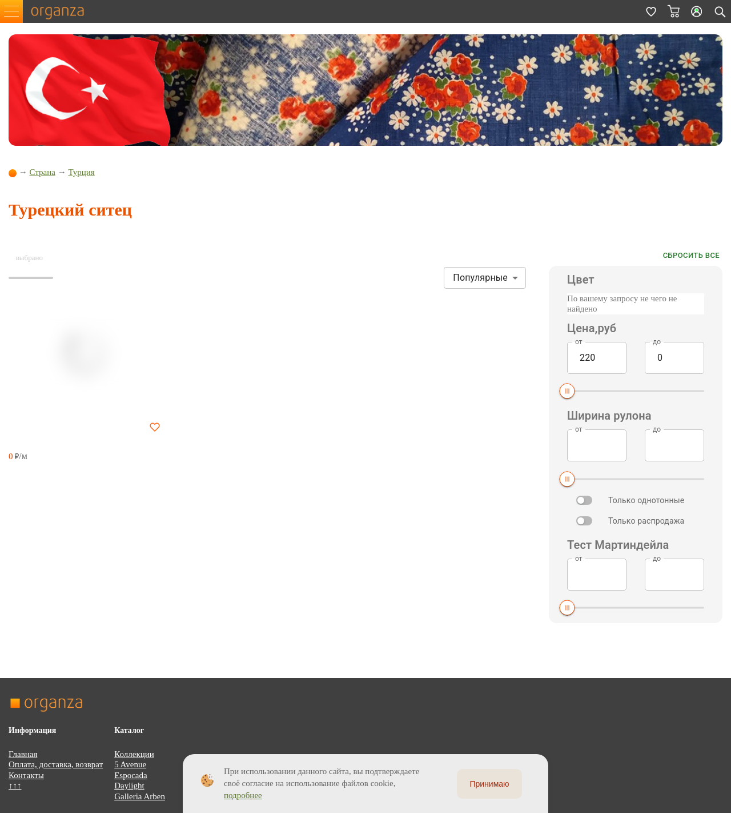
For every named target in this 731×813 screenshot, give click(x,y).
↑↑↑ (15, 785)
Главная (23, 754)
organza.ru (63, 11)
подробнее (243, 795)
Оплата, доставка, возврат (56, 764)
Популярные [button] (480, 277)
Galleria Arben (139, 796)
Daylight (129, 785)
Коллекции (134, 754)
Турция (81, 172)
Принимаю (489, 783)
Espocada (130, 775)
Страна (42, 172)
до (657, 341)
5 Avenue (130, 764)
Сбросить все (691, 256)
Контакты (26, 775)
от (579, 341)
